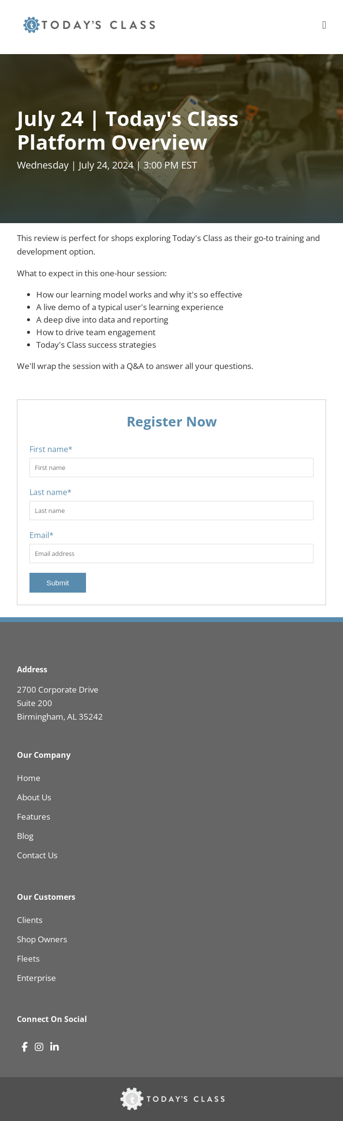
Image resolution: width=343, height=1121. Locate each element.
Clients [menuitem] (30, 919)
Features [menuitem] (33, 816)
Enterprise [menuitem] (36, 977)
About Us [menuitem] (34, 797)
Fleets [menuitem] (28, 958)
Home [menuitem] (29, 777)
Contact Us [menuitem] (37, 855)
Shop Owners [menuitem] (42, 939)
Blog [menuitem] (25, 835)
